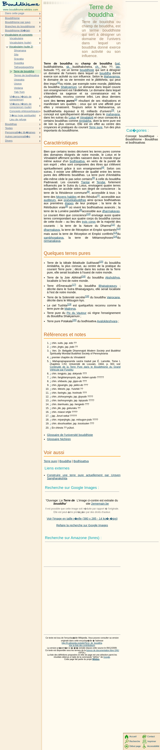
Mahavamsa (112, 76)
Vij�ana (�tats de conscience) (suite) (21, 105)
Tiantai (85, 182)
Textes (9, 128)
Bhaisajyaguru (108, 285)
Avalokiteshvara (107, 321)
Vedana (18, 87)
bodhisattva (77, 161)
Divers (9, 140)
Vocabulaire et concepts (19, 34)
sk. (69, 66)
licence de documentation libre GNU (102, 650)
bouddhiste (87, 70)
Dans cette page (14, 13)
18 (87, 296)
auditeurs (50, 200)
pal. (118, 63)
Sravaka (19, 58)
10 (88, 214)
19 (69, 304)
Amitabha (85, 120)
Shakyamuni (69, 87)
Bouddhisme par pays (17, 22)
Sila (16, 54)
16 (83, 276)
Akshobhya (112, 277)
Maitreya (70, 308)
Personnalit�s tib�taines (20, 132)
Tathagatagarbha (24, 67)
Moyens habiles (66, 196)
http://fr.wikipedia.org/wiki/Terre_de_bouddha (82, 643)
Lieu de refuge (18, 119)
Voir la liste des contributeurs (82, 645)
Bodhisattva (81, 461)
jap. (118, 66)
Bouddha (65, 461)
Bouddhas (11, 124)
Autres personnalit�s (17, 136)
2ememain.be (100, 503)
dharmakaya (52, 229)
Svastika (19, 63)
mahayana (113, 114)
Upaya (17, 83)
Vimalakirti (86, 117)
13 (115, 232)
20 (75, 320)
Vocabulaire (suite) (20, 42)
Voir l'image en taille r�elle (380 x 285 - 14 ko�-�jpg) (82, 518)
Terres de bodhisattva (26, 75)
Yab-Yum (19, 91)
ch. (98, 66)
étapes (69, 203)
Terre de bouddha (24, 71)
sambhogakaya (54, 237)
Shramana (20, 50)
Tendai (101, 182)
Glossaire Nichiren (59, 439)
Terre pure (95, 127)
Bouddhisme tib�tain (17, 30)
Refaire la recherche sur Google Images (82, 525)
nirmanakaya (52, 241)
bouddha (105, 73)
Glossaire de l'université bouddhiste (70, 434)
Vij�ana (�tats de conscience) (21, 98)
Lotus (72, 117)
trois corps (89, 221)
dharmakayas (111, 211)
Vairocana (113, 297)
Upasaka (19, 79)
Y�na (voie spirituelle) (23, 115)
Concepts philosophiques (24, 111)
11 (113, 224)
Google (106, 657)
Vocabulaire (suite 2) (21, 46)
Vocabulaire (16, 38)
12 (118, 228)
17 (74, 284)
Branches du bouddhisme (20, 26)
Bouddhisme (12, 18)
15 (101, 261)
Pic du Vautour (76, 313)
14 (115, 236)
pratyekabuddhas (75, 200)
